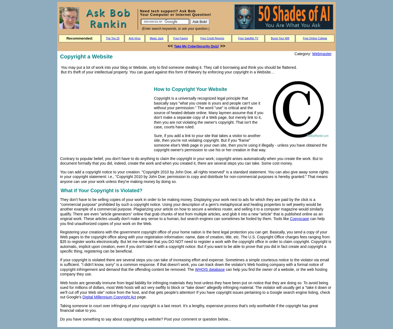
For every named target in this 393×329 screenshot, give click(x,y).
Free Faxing (180, 38)
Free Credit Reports (212, 38)
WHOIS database (210, 269)
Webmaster (322, 54)
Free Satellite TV (248, 38)
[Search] (165, 22)
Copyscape (299, 219)
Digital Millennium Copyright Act (109, 297)
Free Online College (315, 38)
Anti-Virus (135, 38)
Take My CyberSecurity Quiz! (196, 46)
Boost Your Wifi (280, 38)
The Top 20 (113, 38)
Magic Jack (156, 38)
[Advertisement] (106, 115)
